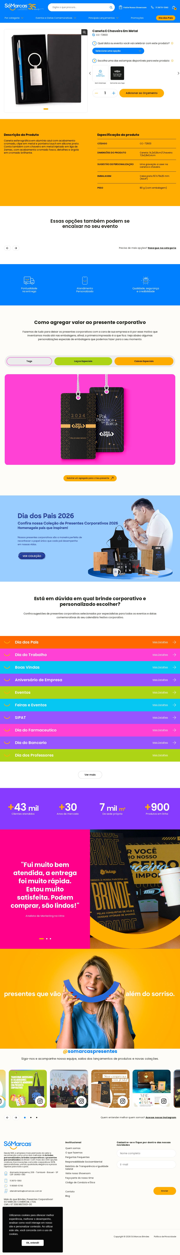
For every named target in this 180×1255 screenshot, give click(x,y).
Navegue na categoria (162, 248)
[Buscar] (111, 7)
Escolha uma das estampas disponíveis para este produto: (133, 61)
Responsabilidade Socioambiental (83, 1161)
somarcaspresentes (90, 1051)
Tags (29, 361)
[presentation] (140, 1178)
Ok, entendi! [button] (32, 1242)
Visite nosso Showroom (78, 1173)
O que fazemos (73, 1152)
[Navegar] (41, 938)
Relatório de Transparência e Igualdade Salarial (86, 1168)
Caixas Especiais (144, 361)
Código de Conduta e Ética (80, 1182)
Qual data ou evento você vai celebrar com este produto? (132, 43)
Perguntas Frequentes (77, 1157)
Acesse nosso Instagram (161, 1117)
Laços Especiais (83, 361)
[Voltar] (7, 1117)
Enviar (164, 1190)
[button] (46, 109)
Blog (67, 1196)
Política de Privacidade (165, 1237)
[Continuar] (15, 1117)
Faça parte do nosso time (79, 1177)
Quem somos (72, 1148)
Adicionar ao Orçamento (142, 93)
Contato (70, 1191)
